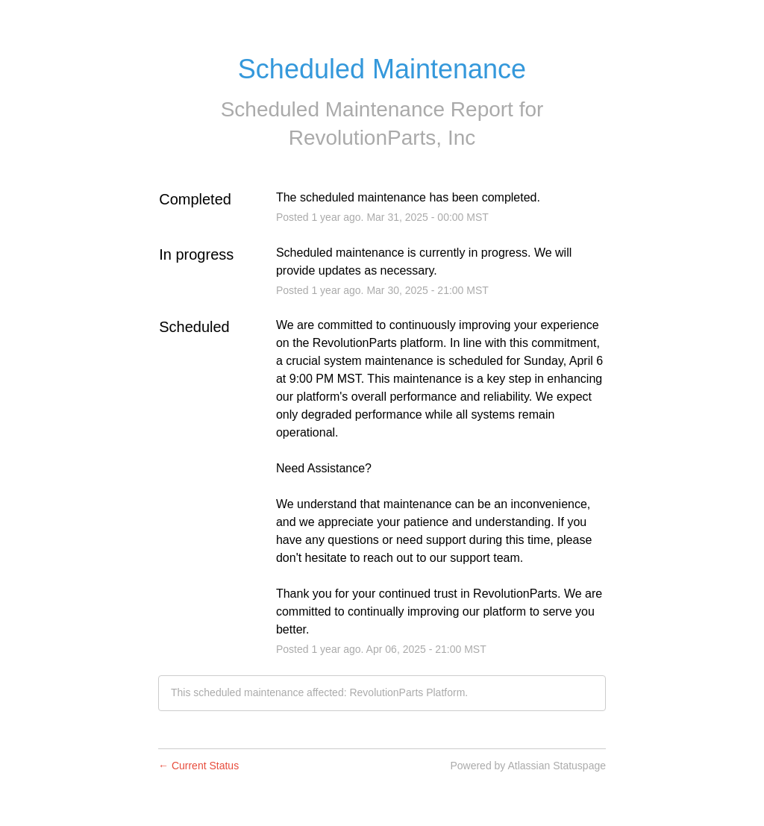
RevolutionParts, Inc (382, 137)
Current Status (198, 766)
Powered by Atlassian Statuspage (528, 766)
